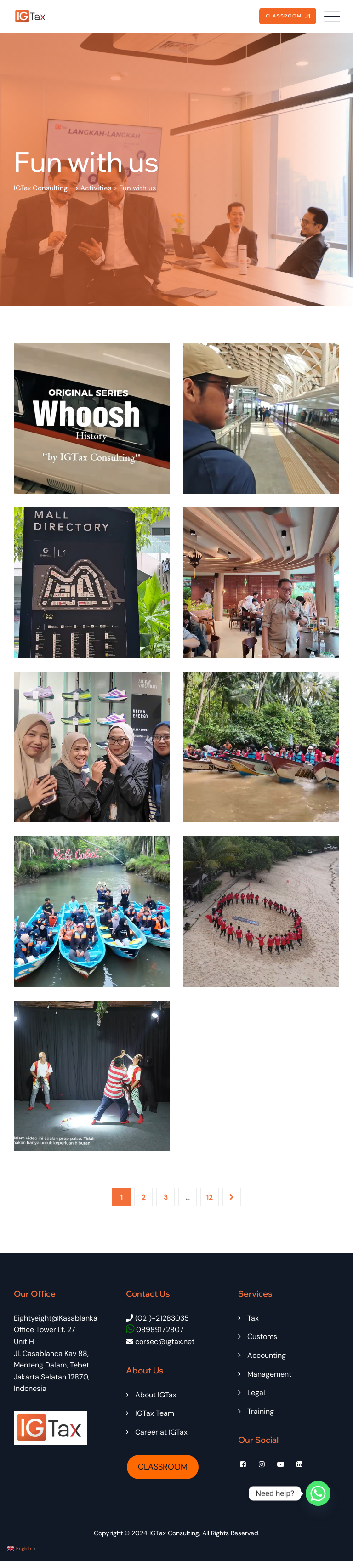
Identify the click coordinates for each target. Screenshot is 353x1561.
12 (209, 1197)
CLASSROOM (163, 1466)
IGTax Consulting (174, 1533)
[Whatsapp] (318, 1493)
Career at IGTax (161, 1432)
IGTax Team (154, 1413)
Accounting (266, 1355)
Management (269, 1374)
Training (260, 1411)
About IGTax (155, 1395)
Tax (253, 1318)
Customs (262, 1336)
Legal (256, 1392)
